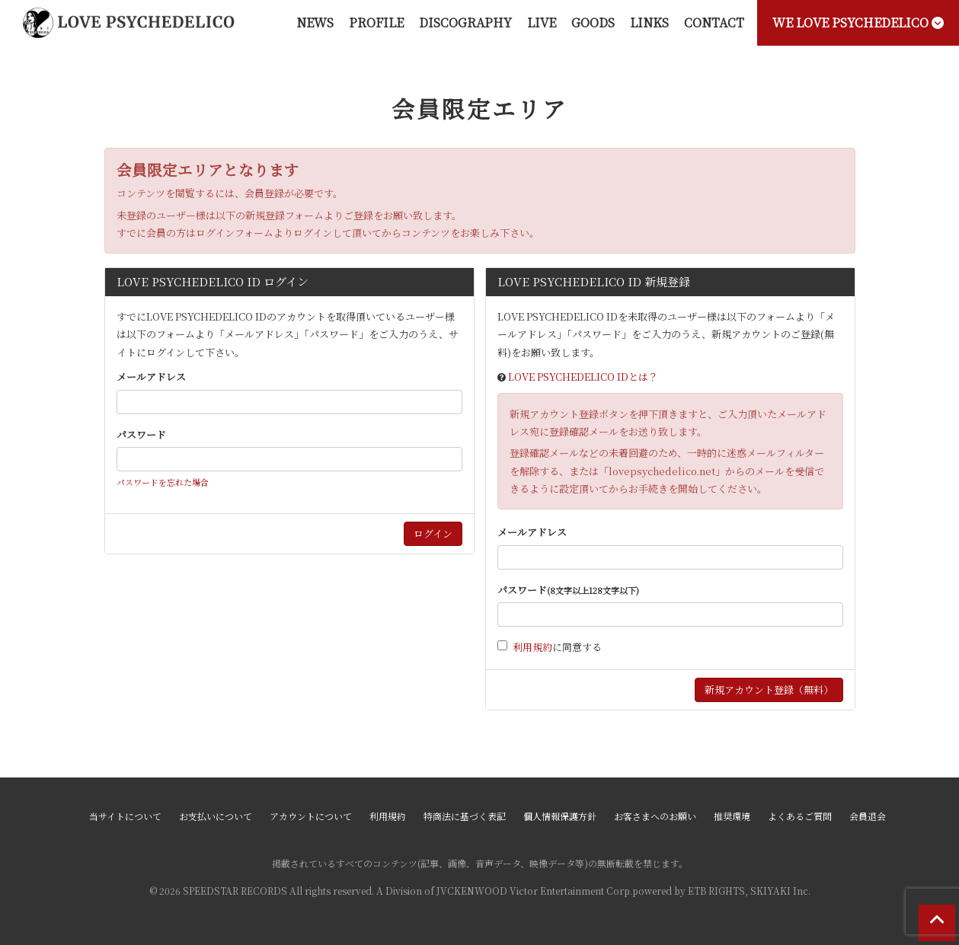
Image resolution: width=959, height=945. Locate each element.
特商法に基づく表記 (465, 815)
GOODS (593, 22)
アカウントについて (311, 815)
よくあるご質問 (800, 815)
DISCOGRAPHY (465, 22)
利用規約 (532, 647)
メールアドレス (151, 376)
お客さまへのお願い (655, 815)
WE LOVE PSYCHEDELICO (858, 22)
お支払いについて (215, 815)
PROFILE (376, 22)
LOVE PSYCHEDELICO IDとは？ (583, 376)
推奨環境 (732, 815)
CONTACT (714, 22)
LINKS (649, 22)
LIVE (541, 22)
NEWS (315, 22)
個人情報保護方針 (559, 815)
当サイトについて (125, 815)
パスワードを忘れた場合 (163, 482)
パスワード (141, 434)
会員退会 (867, 815)
